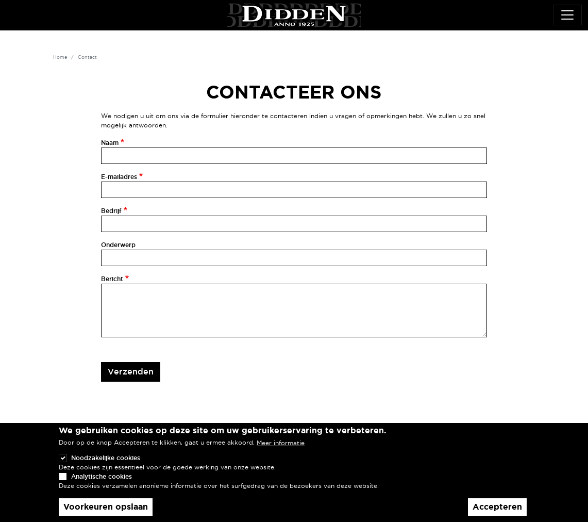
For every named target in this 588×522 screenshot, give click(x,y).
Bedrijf (111, 210)
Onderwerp (118, 244)
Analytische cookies (101, 485)
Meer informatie (281, 452)
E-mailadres (119, 176)
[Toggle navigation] (567, 15)
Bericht (112, 278)
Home (60, 57)
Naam (110, 142)
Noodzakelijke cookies (105, 467)
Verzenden (131, 371)
